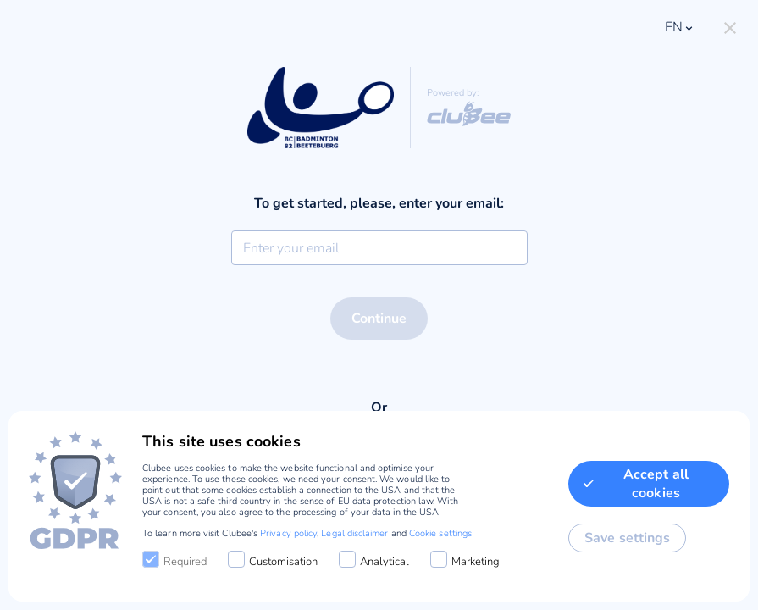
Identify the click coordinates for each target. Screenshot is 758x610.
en (680, 27)
